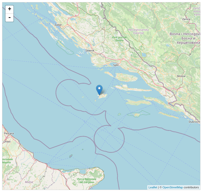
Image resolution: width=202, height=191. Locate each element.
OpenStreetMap (173, 187)
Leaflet (153, 187)
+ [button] (9, 9)
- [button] (9, 18)
